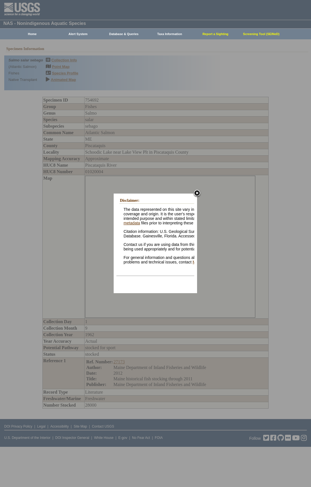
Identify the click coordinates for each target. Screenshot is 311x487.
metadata (132, 223)
